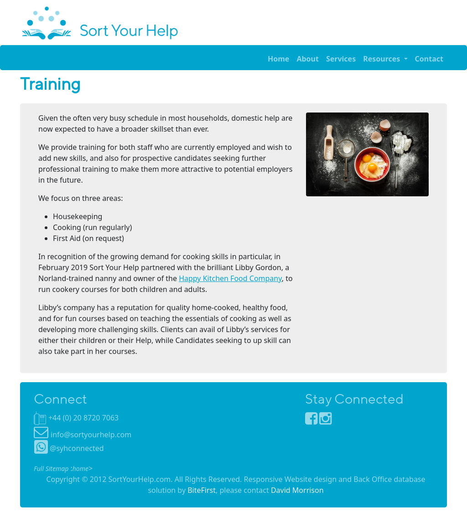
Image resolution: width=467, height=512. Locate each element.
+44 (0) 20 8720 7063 (83, 418)
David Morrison (297, 490)
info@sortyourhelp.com (91, 435)
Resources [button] (382, 59)
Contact (429, 59)
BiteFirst (201, 490)
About (307, 59)
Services (341, 59)
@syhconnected (69, 448)
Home (278, 59)
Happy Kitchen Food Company (230, 278)
